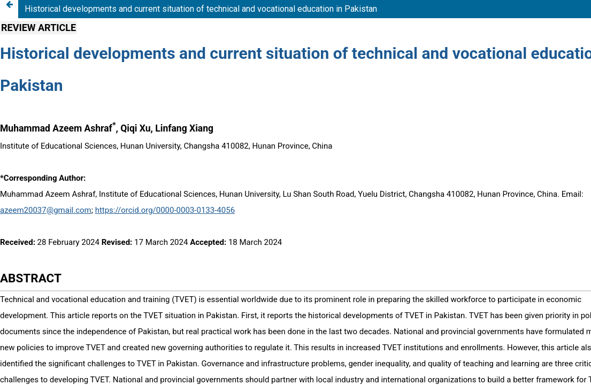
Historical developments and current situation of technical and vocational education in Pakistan (201, 9)
